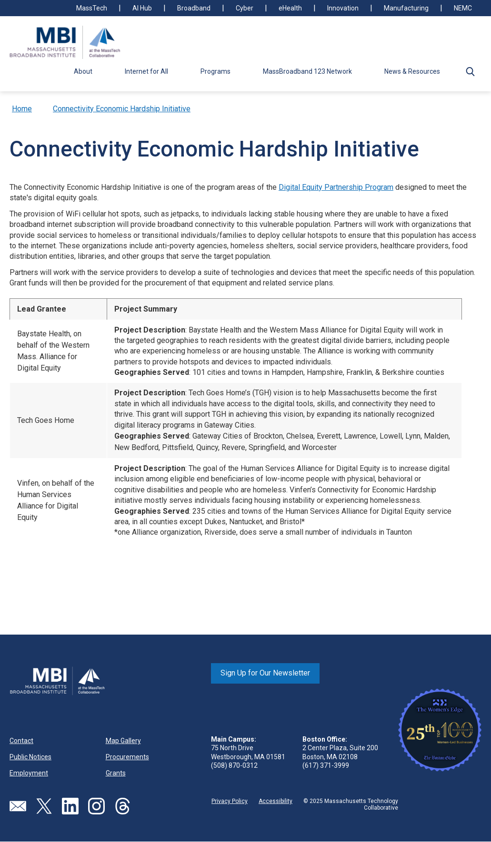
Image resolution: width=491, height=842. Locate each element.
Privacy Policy (229, 801)
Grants (116, 773)
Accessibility (275, 801)
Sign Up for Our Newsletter (265, 672)
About (83, 71)
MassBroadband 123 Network (307, 71)
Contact (21, 740)
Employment (29, 773)
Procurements (127, 757)
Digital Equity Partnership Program (336, 187)
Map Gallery (123, 740)
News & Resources (412, 71)
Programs (215, 71)
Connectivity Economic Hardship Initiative (121, 108)
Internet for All (146, 71)
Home (22, 108)
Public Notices (30, 757)
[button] (470, 71)
